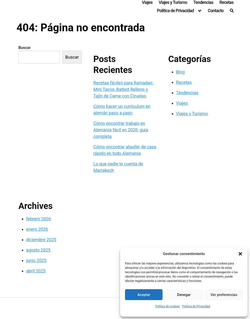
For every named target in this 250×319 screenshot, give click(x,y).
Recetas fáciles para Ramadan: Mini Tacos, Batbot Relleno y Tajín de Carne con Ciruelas (123, 89)
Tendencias (203, 2)
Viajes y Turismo (173, 2)
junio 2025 (36, 260)
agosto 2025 (38, 250)
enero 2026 (37, 229)
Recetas (226, 2)
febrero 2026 (38, 218)
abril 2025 (36, 270)
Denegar (184, 295)
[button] (240, 253)
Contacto (216, 10)
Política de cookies (167, 306)
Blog (180, 71)
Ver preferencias (224, 295)
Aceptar (143, 295)
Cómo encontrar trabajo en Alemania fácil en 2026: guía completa (120, 130)
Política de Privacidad (196, 306)
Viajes (147, 2)
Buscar (24, 47)
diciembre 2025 (41, 239)
